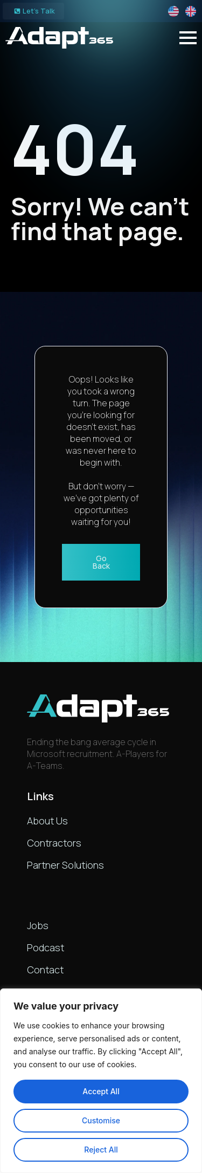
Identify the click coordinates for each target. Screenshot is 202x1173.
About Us (47, 820)
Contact (45, 969)
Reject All (100, 1149)
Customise (101, 1120)
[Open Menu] (188, 37)
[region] (101, 1080)
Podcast (45, 947)
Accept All (100, 1091)
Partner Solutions (65, 864)
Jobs (37, 925)
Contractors (54, 842)
